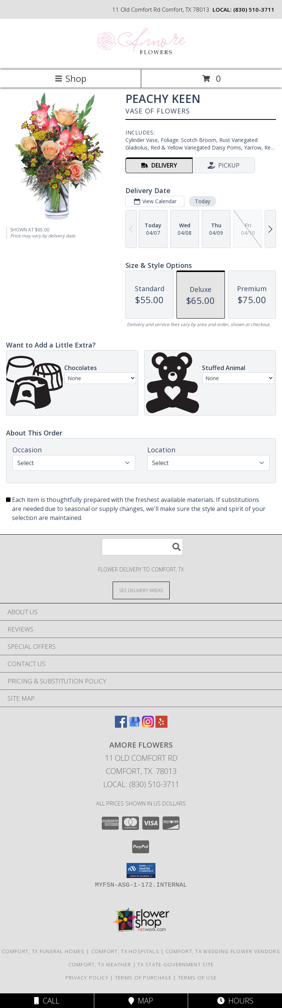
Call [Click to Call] (46, 1001)
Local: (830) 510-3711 (141, 784)
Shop (70, 78)
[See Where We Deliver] (141, 590)
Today (202, 201)
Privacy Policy (87, 977)
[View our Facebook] (121, 725)
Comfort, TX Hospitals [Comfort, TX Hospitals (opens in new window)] (125, 951)
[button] (141, 870)
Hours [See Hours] (235, 1001)
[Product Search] (142, 546)
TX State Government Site (175, 964)
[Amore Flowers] (141, 58)
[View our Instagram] (148, 725)
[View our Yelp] (161, 725)
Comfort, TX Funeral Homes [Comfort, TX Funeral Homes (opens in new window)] (43, 951)
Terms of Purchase (143, 977)
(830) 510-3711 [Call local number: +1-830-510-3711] (253, 9)
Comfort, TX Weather (99, 964)
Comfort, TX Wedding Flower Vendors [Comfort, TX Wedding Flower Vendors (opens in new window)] (223, 951)
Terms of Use (197, 977)
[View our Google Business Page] (134, 725)
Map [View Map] (140, 1001)
